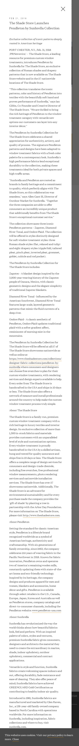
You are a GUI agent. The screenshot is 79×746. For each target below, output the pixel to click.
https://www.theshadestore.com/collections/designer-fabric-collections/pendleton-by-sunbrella (35, 363)
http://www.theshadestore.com (41, 515)
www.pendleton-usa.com (46, 610)
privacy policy (55, 735)
